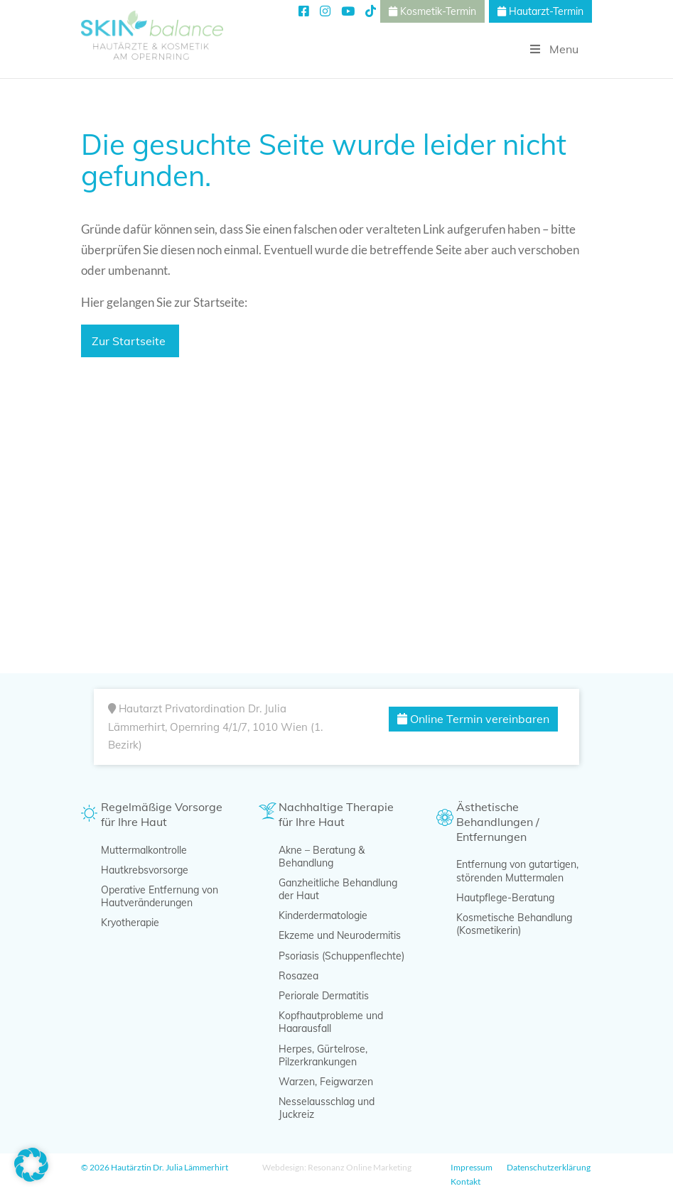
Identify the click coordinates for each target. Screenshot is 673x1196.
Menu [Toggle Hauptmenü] (552, 49)
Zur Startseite (130, 341)
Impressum (471, 1167)
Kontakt (465, 1181)
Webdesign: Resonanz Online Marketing (336, 1167)
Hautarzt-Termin (540, 11)
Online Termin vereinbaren (473, 719)
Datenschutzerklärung (549, 1167)
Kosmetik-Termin (432, 11)
